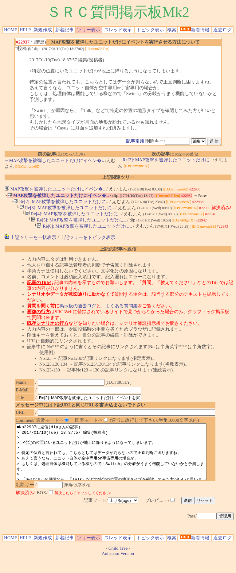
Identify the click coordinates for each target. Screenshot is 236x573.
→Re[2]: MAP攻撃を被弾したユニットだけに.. (165, 159)
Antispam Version (118, 567)
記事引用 (135, 141)
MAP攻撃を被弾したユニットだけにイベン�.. (55, 189)
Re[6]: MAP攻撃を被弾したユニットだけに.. (84, 229)
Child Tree (118, 562)
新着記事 (64, 29)
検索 (171, 29)
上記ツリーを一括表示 (31, 240)
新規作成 (42, 29)
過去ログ (222, 29)
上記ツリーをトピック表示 (87, 240)
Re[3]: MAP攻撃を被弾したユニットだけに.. (66, 209)
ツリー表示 (88, 29)
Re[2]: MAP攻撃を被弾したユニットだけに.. (61, 202)
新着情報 (194, 29)
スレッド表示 (118, 29)
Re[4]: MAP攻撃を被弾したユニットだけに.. (72, 215)
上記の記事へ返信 (118, 252)
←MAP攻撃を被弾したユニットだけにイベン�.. (54, 160)
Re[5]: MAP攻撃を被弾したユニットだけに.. (78, 222)
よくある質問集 (121, 309)
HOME (10, 29)
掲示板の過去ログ (77, 309)
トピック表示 (150, 29)
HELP (25, 29)
